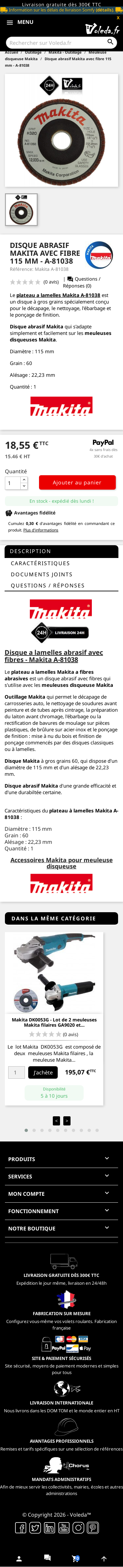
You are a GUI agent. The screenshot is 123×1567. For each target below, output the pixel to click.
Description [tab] (30, 551)
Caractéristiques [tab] (40, 563)
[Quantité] (13, 483)
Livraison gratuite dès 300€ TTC (61, 4)
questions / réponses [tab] (48, 585)
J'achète (43, 1072)
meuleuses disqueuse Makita (77, 685)
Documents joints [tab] (42, 574)
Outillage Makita (25, 696)
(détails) (104, 10)
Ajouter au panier (77, 482)
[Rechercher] (61, 43)
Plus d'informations (40, 530)
